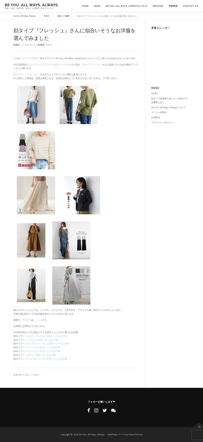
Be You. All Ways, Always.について (126, 6)
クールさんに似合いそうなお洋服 (39, 354)
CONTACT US (190, 6)
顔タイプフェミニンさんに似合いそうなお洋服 (50, 64)
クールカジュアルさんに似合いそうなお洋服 (44, 335)
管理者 (49, 45)
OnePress (113, 434)
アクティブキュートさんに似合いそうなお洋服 (45, 343)
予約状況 (173, 6)
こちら (39, 319)
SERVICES (158, 6)
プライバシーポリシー (162, 122)
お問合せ (155, 117)
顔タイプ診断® (30, 58)
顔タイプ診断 (32, 375)
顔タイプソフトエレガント (26, 74)
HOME (85, 6)
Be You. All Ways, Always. (32, 5)
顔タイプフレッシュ (92, 64)
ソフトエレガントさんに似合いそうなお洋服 (44, 358)
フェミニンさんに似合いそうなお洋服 (41, 347)
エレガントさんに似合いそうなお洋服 (41, 351)
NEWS (97, 6)
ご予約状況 (25, 319)
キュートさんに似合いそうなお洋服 (40, 339)
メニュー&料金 (158, 112)
